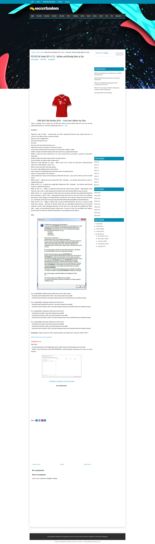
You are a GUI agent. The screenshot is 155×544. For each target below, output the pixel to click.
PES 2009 (97, 195)
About (38, 2)
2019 (98, 231)
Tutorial (75, 16)
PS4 (107, 16)
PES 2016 (97, 215)
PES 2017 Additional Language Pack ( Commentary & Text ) (106, 83)
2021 (98, 226)
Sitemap (60, 2)
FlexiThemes (63, 541)
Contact (67, 2)
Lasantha (80, 541)
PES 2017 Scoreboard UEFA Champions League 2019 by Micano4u (106, 88)
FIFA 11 (96, 168)
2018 (98, 234)
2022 (98, 223)
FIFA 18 (88, 16)
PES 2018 (46, 16)
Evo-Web (65, 125)
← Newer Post (35, 464)
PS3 (112, 16)
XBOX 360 (118, 16)
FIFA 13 (96, 170)
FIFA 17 (96, 182)
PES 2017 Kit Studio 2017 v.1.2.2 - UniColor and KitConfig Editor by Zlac (57, 56)
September (101, 243)
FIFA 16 (94, 16)
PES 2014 (97, 210)
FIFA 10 (96, 165)
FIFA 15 (96, 176)
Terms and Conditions (49, 2)
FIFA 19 (82, 16)
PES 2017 (54, 16)
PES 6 (68, 16)
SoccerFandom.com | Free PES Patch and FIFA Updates (76, 536)
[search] (103, 53)
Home (32, 2)
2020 (98, 229)
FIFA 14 (101, 16)
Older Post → (88, 464)
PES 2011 (97, 201)
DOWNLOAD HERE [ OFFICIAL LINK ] (61, 381)
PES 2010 (97, 198)
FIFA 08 (96, 162)
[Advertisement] (77, 34)
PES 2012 (97, 204)
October (100, 241)
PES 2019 (39, 16)
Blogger (105, 536)
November (101, 238)
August (100, 246)
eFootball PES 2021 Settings (103, 92)
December (101, 236)
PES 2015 (97, 212)
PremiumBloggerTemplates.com (91, 541)
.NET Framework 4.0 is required (41, 337)
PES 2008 (97, 192)
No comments (51, 59)
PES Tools (40, 52)
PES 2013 (62, 16)
